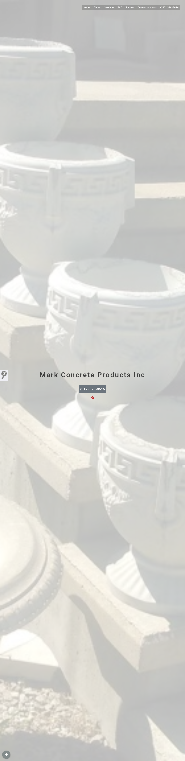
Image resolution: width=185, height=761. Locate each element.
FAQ (120, 7)
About (97, 7)
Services (109, 7)
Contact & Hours (147, 7)
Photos (130, 7)
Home (87, 7)
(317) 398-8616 (169, 7)
